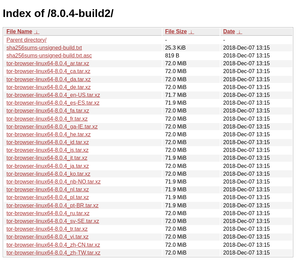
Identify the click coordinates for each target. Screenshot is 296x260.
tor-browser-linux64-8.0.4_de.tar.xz (48, 87)
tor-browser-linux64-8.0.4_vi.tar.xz (47, 237)
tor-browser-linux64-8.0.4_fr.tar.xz (47, 119)
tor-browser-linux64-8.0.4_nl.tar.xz (47, 189)
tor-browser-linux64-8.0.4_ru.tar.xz (48, 213)
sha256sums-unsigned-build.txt (44, 48)
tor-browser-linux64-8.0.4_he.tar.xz (48, 134)
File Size (176, 31)
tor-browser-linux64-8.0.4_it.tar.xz (46, 158)
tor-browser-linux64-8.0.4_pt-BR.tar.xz (52, 205)
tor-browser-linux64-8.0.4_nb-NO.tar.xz (53, 182)
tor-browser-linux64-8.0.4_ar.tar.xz (47, 63)
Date (229, 31)
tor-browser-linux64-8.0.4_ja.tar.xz (47, 166)
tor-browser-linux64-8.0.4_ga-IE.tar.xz (52, 126)
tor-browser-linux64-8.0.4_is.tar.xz (47, 150)
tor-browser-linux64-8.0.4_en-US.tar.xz (53, 95)
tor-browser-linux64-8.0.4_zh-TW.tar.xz (53, 253)
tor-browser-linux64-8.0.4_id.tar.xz (47, 142)
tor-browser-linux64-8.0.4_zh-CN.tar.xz (53, 245)
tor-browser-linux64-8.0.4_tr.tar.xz (47, 229)
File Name (19, 31)
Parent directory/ (26, 40)
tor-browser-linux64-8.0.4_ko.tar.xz (48, 174)
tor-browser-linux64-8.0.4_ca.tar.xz (48, 71)
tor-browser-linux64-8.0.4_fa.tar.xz (47, 111)
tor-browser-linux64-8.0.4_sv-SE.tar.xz (52, 221)
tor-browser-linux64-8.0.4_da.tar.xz (48, 79)
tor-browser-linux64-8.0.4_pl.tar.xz (47, 197)
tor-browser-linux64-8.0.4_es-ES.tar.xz (52, 103)
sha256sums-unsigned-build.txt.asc (49, 55)
